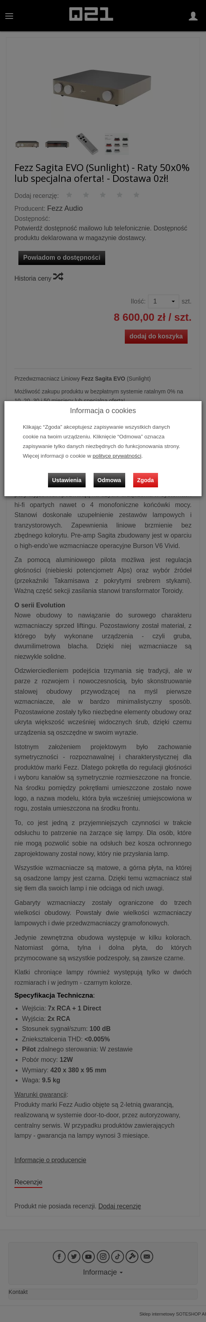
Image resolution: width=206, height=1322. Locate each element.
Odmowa (109, 480)
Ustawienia (66, 480)
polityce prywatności (117, 456)
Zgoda (145, 480)
